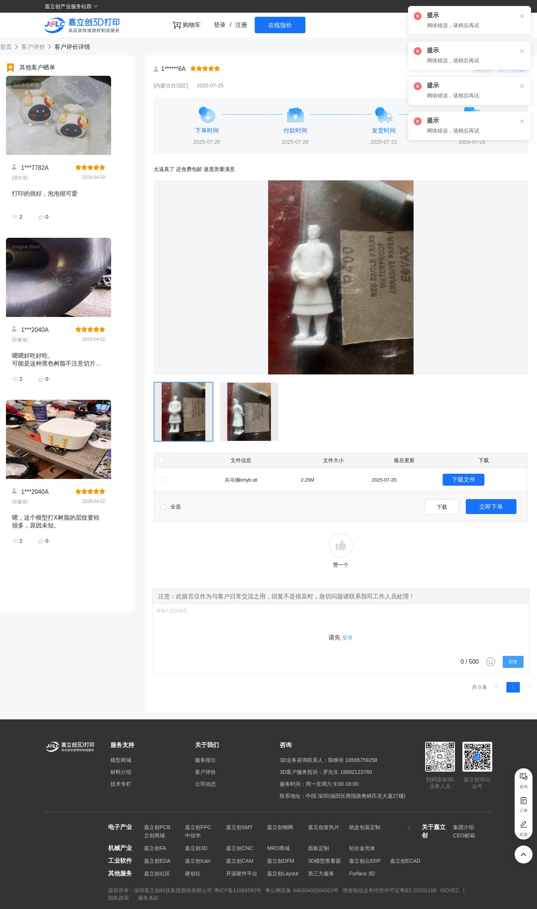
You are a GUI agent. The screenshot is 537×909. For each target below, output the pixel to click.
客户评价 (33, 47)
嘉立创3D (196, 848)
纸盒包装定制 (364, 827)
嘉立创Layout (282, 874)
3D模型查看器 (324, 861)
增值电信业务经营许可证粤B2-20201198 (389, 890)
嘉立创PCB (157, 827)
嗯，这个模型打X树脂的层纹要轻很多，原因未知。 (56, 521)
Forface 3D (362, 874)
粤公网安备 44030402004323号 (302, 890)
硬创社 (193, 874)
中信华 (193, 835)
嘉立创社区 (157, 874)
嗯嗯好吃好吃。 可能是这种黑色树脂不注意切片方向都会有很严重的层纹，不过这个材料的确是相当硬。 (56, 359)
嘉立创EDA (157, 861)
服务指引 (205, 760)
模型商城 (120, 760)
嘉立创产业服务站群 (71, 6)
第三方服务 (321, 874)
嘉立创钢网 (280, 827)
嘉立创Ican (197, 861)
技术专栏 (120, 784)
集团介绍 (463, 827)
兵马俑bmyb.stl (241, 480)
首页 (6, 47)
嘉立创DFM (280, 861)
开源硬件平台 (241, 874)
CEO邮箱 (464, 835)
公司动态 (205, 784)
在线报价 (280, 25)
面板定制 (318, 848)
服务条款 (148, 898)
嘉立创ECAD (405, 861)
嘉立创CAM (239, 861)
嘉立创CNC (239, 848)
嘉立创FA (155, 848)
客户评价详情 (71, 47)
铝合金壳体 (362, 848)
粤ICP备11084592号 (238, 890)
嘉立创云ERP (365, 861)
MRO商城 (278, 848)
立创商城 (154, 835)
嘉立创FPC (198, 827)
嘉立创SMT (239, 827)
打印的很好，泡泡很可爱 (45, 193)
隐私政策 (119, 898)
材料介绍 (120, 772)
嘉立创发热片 (323, 827)
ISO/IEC (449, 890)
